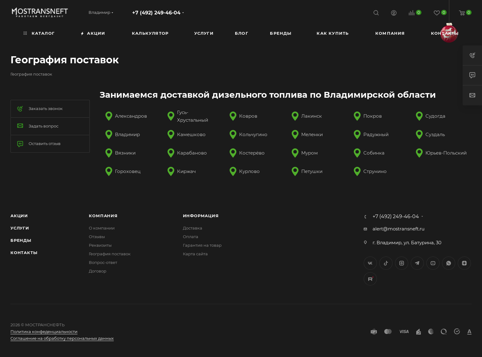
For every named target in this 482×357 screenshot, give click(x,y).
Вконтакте (370, 263)
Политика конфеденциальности (43, 331)
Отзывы (97, 236)
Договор (97, 271)
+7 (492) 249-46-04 (156, 13)
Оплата (190, 236)
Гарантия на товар (202, 245)
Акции (19, 215)
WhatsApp (448, 263)
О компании (102, 228)
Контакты (23, 252)
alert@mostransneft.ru (399, 229)
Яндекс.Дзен (464, 263)
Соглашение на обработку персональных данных (62, 338)
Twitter (386, 263)
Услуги (19, 228)
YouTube (433, 263)
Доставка (192, 228)
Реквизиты (100, 245)
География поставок (110, 253)
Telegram (417, 263)
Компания (103, 215)
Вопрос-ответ (103, 262)
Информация (201, 215)
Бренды (20, 240)
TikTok (370, 278)
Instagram (401, 263)
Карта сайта (195, 253)
